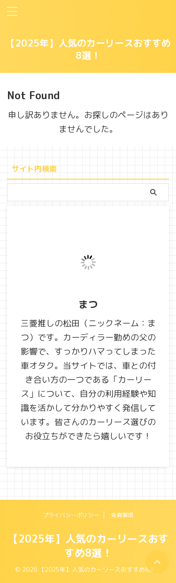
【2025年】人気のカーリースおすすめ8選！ (88, 49)
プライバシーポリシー (71, 515)
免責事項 (122, 515)
